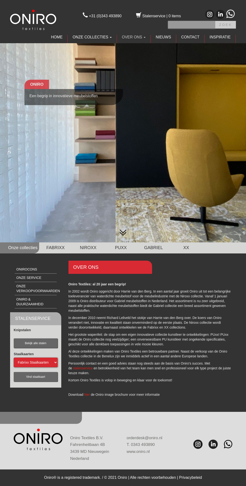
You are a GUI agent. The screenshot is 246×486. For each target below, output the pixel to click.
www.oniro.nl (138, 451)
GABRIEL (153, 247)
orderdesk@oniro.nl (144, 438)
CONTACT (190, 37)
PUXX (121, 247)
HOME (56, 37)
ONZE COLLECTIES (92, 37)
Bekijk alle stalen (35, 343)
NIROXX (88, 247)
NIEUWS (163, 37)
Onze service (28, 278)
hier (87, 394)
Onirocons (26, 269)
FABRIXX (55, 247)
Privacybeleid (190, 477)
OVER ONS (134, 37)
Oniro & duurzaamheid (29, 301)
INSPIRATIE (220, 37)
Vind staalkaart (35, 376)
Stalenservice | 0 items (158, 16)
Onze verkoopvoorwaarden (36, 288)
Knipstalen (22, 330)
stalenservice (83, 368)
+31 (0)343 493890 (102, 16)
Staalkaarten (24, 354)
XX (186, 247)
